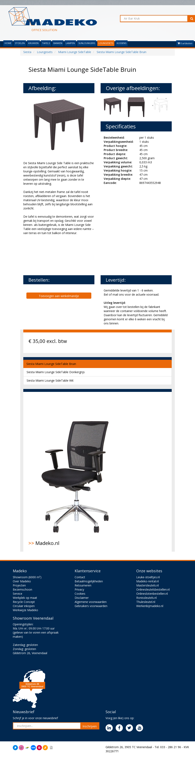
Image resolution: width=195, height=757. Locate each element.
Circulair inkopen (24, 606)
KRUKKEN (33, 43)
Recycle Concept (24, 602)
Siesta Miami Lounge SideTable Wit (50, 380)
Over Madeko (22, 581)
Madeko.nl (77, 471)
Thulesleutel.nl (145, 602)
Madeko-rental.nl (147, 581)
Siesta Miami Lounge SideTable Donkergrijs (56, 372)
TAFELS (46, 43)
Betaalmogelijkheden (89, 581)
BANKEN (57, 43)
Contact (80, 577)
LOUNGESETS (106, 43)
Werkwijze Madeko (25, 610)
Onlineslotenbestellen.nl (152, 594)
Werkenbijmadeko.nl (149, 606)
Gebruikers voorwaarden (91, 606)
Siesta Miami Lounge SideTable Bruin (51, 364)
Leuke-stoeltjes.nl (148, 577)
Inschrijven (89, 726)
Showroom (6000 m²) (27, 577)
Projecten (19, 585)
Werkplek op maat (25, 598)
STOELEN (20, 43)
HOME (8, 43)
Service (17, 594)
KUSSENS (121, 43)
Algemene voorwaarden (91, 602)
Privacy (79, 589)
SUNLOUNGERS (86, 43)
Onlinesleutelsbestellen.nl (153, 589)
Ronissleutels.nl (146, 598)
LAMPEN (70, 43)
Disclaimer (82, 598)
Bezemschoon (22, 589)
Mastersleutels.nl (147, 585)
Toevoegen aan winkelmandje (59, 296)
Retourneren (83, 585)
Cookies (80, 594)
